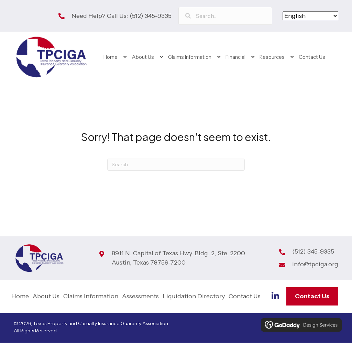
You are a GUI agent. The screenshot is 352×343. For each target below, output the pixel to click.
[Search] (176, 165)
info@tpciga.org (315, 265)
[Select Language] (310, 15)
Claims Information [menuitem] (90, 296)
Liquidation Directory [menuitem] (194, 296)
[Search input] (225, 16)
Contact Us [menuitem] (245, 296)
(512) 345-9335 (151, 16)
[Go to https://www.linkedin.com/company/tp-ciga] (275, 297)
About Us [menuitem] (46, 296)
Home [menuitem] (20, 296)
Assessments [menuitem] (140, 296)
